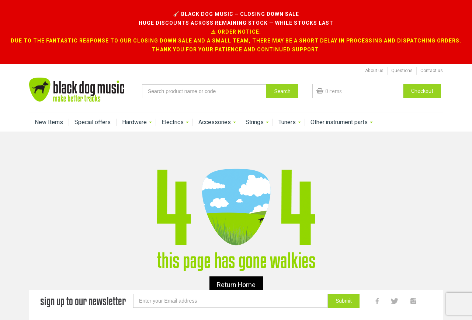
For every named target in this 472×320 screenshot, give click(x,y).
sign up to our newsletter (83, 290)
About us (374, 59)
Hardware (134, 111)
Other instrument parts (339, 111)
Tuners (287, 111)
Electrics (173, 111)
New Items (49, 111)
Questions (402, 59)
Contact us (431, 59)
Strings (255, 111)
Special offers (92, 111)
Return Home (236, 274)
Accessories (214, 111)
